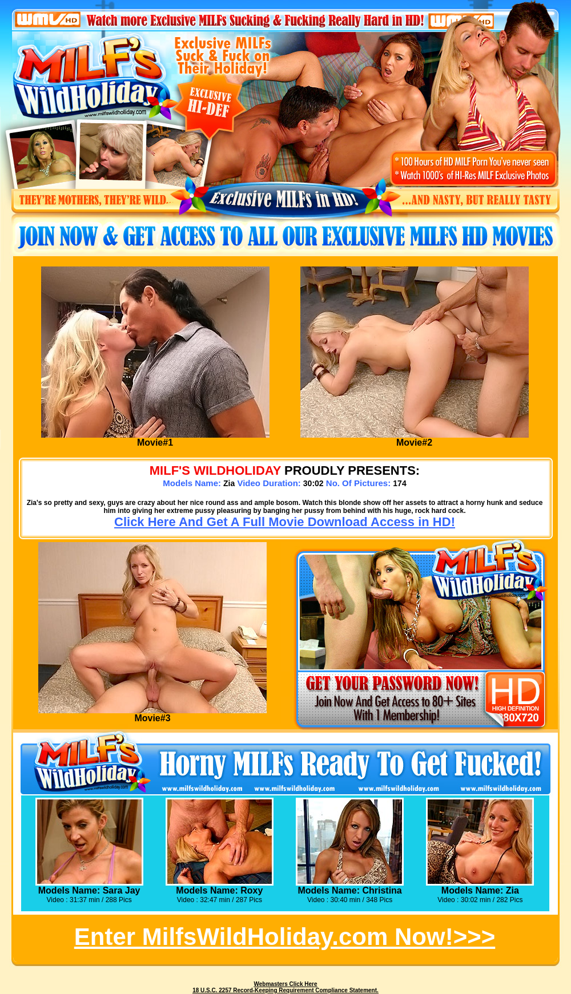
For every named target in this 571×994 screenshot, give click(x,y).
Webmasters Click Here (285, 984)
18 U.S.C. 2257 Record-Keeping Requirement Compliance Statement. (285, 990)
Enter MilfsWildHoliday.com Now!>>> (284, 936)
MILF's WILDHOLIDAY (215, 470)
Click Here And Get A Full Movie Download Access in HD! (284, 522)
